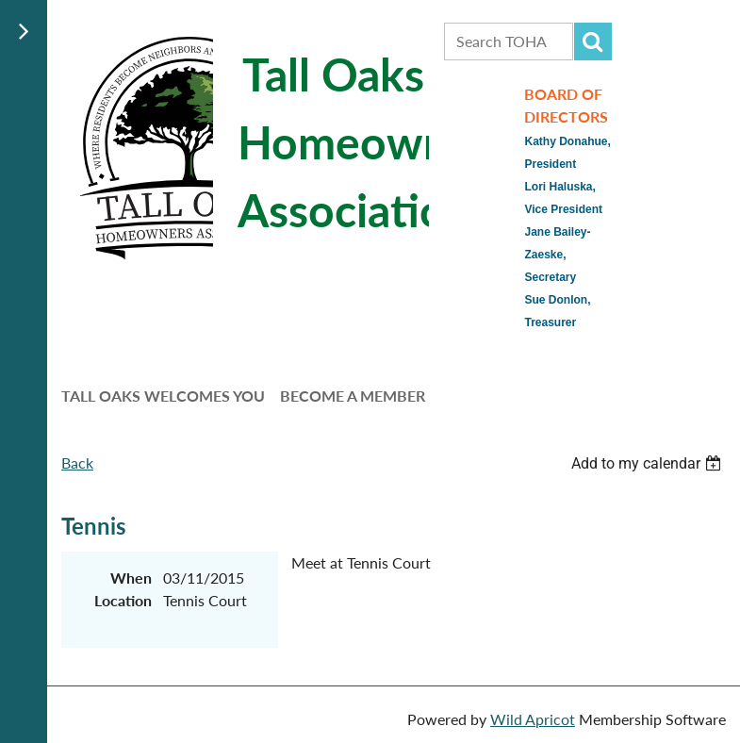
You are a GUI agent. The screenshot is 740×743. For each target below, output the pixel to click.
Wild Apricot (532, 719)
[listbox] (648, 463)
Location (123, 600)
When (131, 577)
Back (77, 462)
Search (593, 41)
